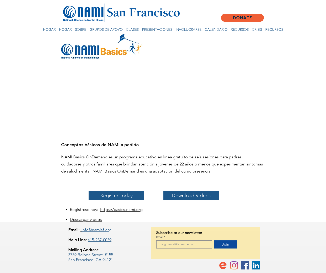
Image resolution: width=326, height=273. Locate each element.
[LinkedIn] (256, 265)
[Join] (225, 244)
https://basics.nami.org (121, 209)
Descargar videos (86, 219)
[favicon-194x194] (223, 265)
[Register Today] (116, 195)
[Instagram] (234, 265)
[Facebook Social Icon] (245, 265)
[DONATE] (242, 18)
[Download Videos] (191, 195)
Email (160, 236)
